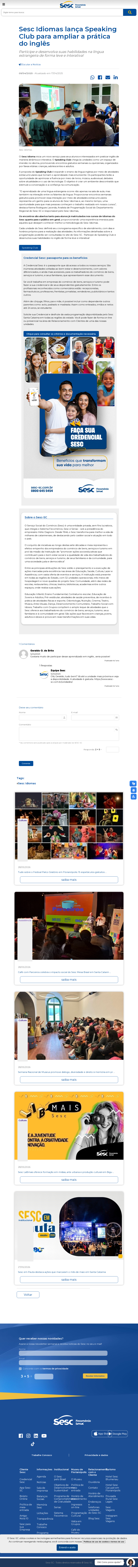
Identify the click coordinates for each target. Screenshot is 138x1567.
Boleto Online (23, 1497)
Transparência (45, 1518)
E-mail (74, 712)
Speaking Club (30, 247)
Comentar (26, 763)
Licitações (42, 1513)
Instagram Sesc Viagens (111, 1518)
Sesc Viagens (110, 1508)
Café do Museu (75, 1531)
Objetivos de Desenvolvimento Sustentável (64, 1488)
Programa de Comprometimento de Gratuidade (65, 1499)
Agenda (41, 1476)
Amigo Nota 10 (24, 1517)
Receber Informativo (95, 1376)
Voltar (28, 1294)
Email (22, 1358)
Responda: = (93, 749)
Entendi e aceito (67, 1547)
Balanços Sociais (42, 1497)
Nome (22, 712)
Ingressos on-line (76, 1506)
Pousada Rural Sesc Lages (112, 1499)
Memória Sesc (42, 1506)
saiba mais (69, 879)
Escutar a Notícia (30, 64)
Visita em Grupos (76, 1523)
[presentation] (41, 752)
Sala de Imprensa (42, 1489)
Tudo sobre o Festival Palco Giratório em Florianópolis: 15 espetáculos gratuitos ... (62, 872)
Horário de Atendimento (79, 1497)
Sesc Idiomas (27, 783)
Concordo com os (43, 1369)
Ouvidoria (94, 1482)
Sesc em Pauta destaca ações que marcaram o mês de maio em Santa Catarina (62, 1272)
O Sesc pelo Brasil (60, 1478)
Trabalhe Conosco (42, 1526)
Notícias (41, 1482)
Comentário (25, 724)
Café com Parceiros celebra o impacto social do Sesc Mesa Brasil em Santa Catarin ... (64, 972)
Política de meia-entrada (26, 1507)
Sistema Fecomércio (61, 1514)
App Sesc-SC (25, 1489)
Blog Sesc (94, 1518)
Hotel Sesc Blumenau (112, 1478)
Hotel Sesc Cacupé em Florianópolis (113, 1488)
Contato (93, 1487)
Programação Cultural (79, 1514)
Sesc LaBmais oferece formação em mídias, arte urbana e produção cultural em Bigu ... (66, 1172)
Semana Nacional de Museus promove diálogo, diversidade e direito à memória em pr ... (66, 1072)
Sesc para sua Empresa (25, 1527)
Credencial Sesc (26, 1480)
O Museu (76, 1479)
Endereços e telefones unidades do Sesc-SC (94, 1507)
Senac (57, 1507)
